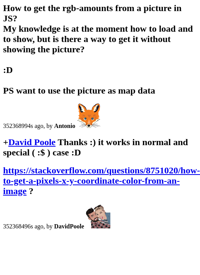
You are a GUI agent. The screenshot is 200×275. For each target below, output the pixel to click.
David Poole (32, 142)
